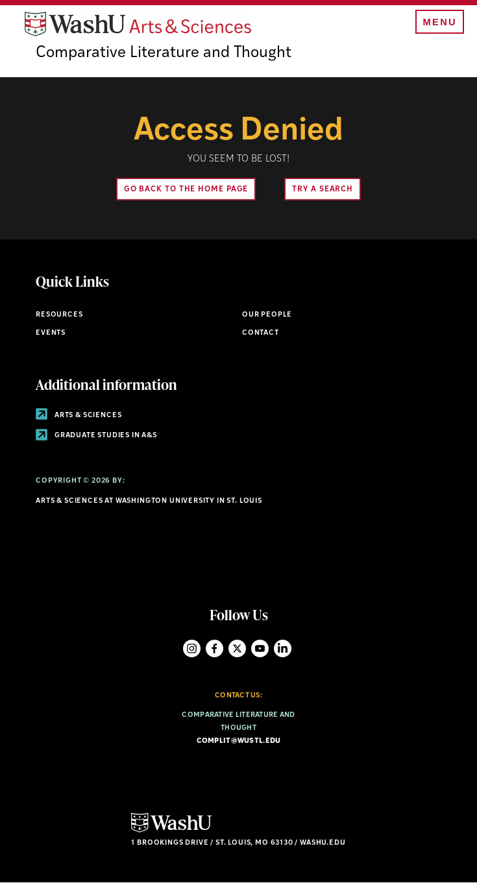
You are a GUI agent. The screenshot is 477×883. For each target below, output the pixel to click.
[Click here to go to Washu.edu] (171, 830)
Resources (59, 315)
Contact (260, 333)
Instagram (192, 648)
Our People (267, 315)
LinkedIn (282, 648)
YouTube (260, 648)
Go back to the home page (186, 189)
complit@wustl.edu (239, 741)
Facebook (214, 648)
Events (51, 333)
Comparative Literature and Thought (163, 53)
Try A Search (322, 189)
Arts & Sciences (78, 415)
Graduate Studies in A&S (96, 435)
